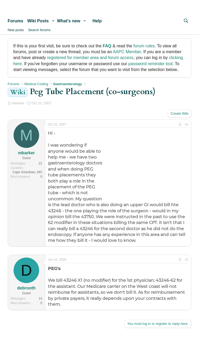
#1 (186, 124)
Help (97, 21)
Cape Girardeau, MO (27, 172)
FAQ (107, 46)
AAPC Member (127, 51)
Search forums (39, 30)
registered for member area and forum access (90, 57)
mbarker (17, 103)
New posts (16, 30)
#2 (186, 260)
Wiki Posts (38, 21)
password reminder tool (150, 63)
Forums (15, 21)
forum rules (144, 46)
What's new (68, 21)
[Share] (179, 125)
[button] (53, 21)
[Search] (186, 21)
